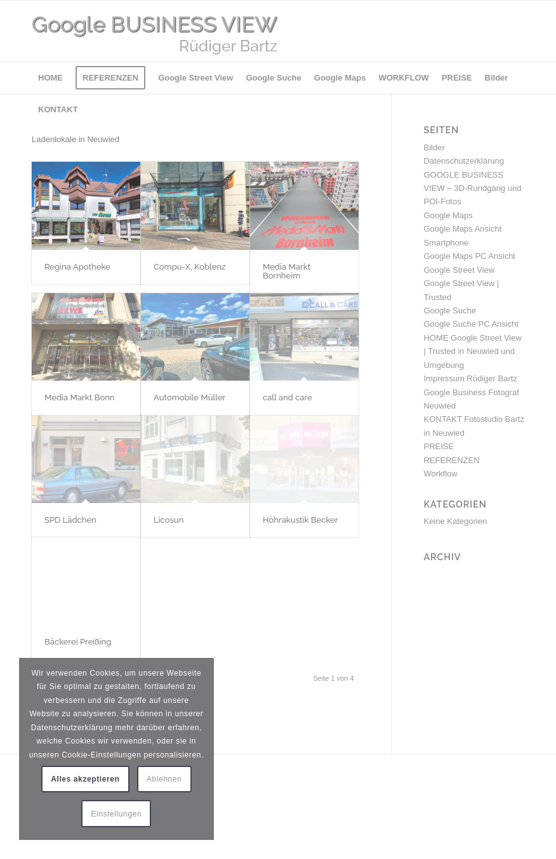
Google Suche (449, 310)
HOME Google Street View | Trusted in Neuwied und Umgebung (472, 351)
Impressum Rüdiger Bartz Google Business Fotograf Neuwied (471, 392)
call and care (287, 397)
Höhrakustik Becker (300, 520)
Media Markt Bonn (79, 397)
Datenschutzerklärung (463, 161)
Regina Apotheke (77, 267)
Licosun (168, 520)
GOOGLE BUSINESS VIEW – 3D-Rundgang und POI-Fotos (472, 188)
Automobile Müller (189, 397)
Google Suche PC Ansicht (471, 324)
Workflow (440, 473)
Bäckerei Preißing (77, 641)
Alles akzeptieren (85, 779)
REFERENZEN (451, 460)
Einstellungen (116, 814)
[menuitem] (50, 78)
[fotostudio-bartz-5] (197, 31)
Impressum (52, 792)
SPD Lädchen (70, 520)
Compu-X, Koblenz (190, 267)
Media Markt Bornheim (286, 271)
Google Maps (447, 215)
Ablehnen (164, 779)
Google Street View (458, 270)
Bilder (433, 147)
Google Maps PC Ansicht (469, 256)
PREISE (438, 446)
